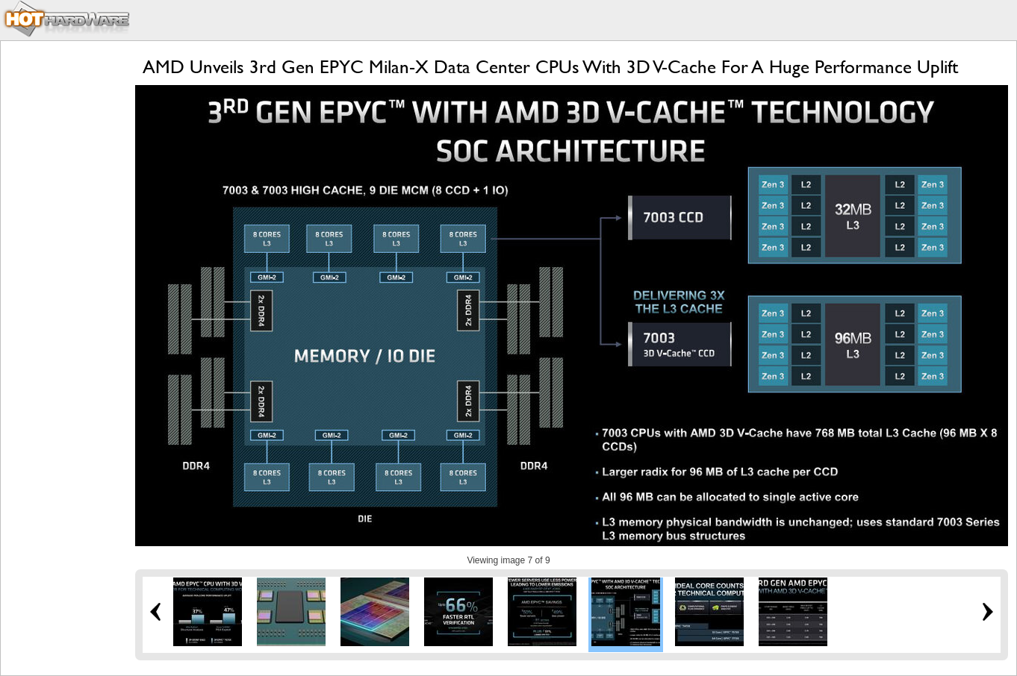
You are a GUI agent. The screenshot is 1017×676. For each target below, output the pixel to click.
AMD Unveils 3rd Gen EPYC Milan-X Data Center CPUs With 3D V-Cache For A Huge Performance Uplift (550, 67)
